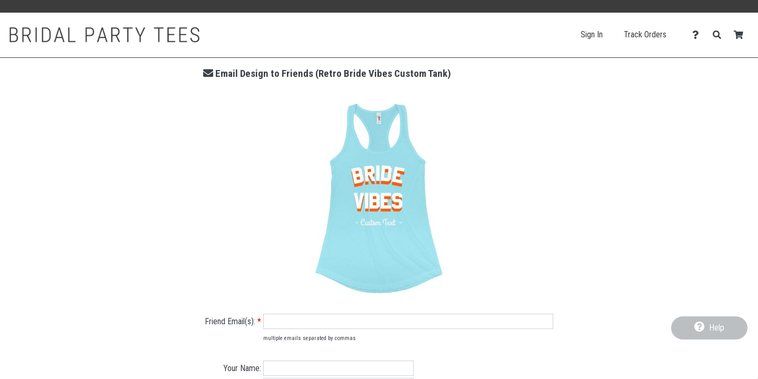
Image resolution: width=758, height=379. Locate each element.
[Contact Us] (698, 35)
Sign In (592, 34)
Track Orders (645, 34)
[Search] (720, 35)
